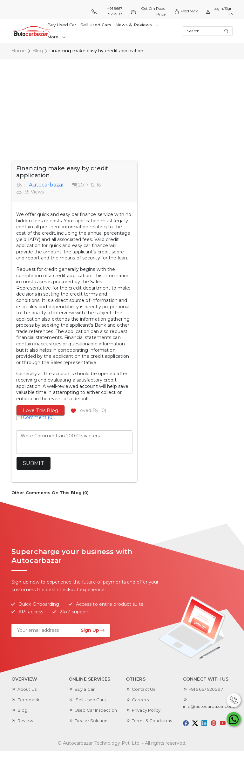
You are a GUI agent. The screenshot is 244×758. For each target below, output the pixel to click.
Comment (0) (38, 417)
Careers (140, 699)
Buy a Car (85, 689)
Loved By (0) (91, 410)
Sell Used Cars (94, 24)
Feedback (184, 11)
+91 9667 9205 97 (106, 11)
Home (18, 51)
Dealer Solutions (93, 727)
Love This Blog (40, 410)
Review (25, 720)
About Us (27, 689)
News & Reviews (135, 24)
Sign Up (93, 630)
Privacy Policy (147, 710)
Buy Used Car (61, 24)
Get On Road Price (146, 11)
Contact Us (144, 689)
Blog (37, 51)
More (56, 36)
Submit (33, 463)
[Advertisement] (122, 106)
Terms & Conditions (153, 720)
